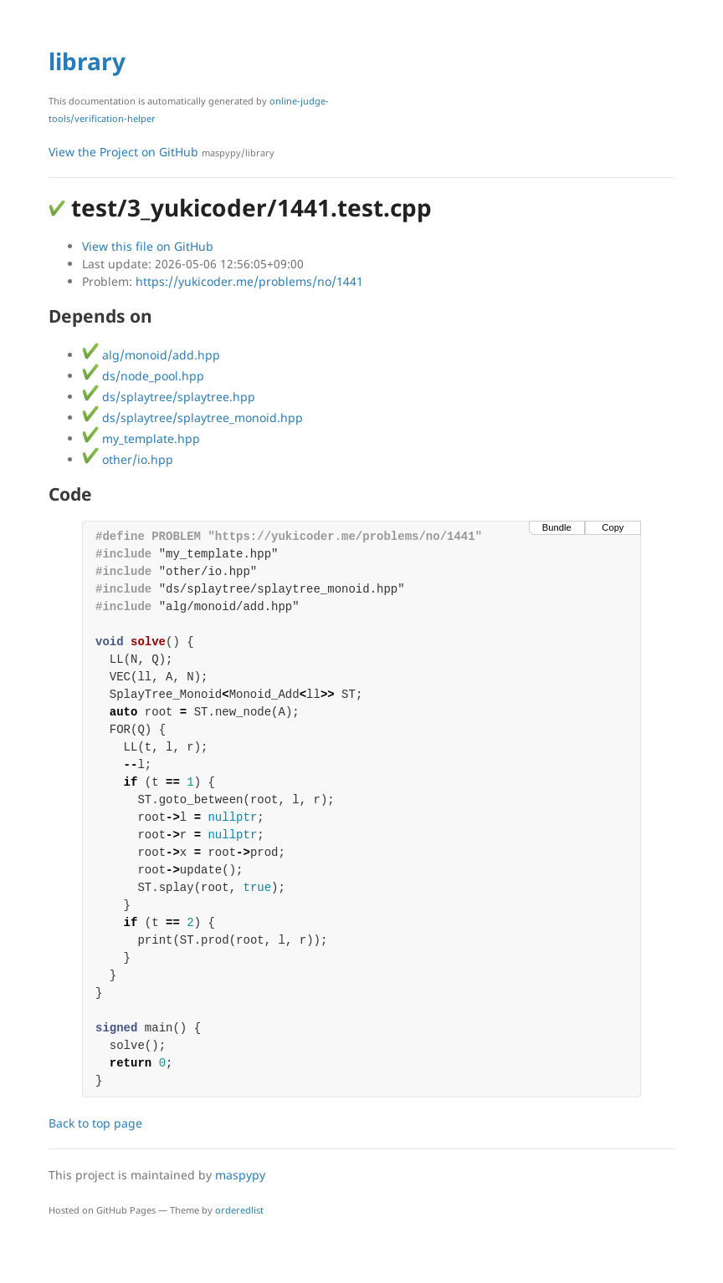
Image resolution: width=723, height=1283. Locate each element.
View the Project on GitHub (161, 152)
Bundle (557, 527)
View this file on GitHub (147, 246)
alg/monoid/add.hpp (151, 355)
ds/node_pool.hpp (143, 376)
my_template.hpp (141, 438)
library (87, 61)
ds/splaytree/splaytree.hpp (168, 397)
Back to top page (95, 1123)
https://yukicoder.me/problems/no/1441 (249, 281)
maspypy (240, 1175)
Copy (612, 527)
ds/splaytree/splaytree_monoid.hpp (192, 417)
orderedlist (239, 1210)
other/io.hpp (127, 459)
